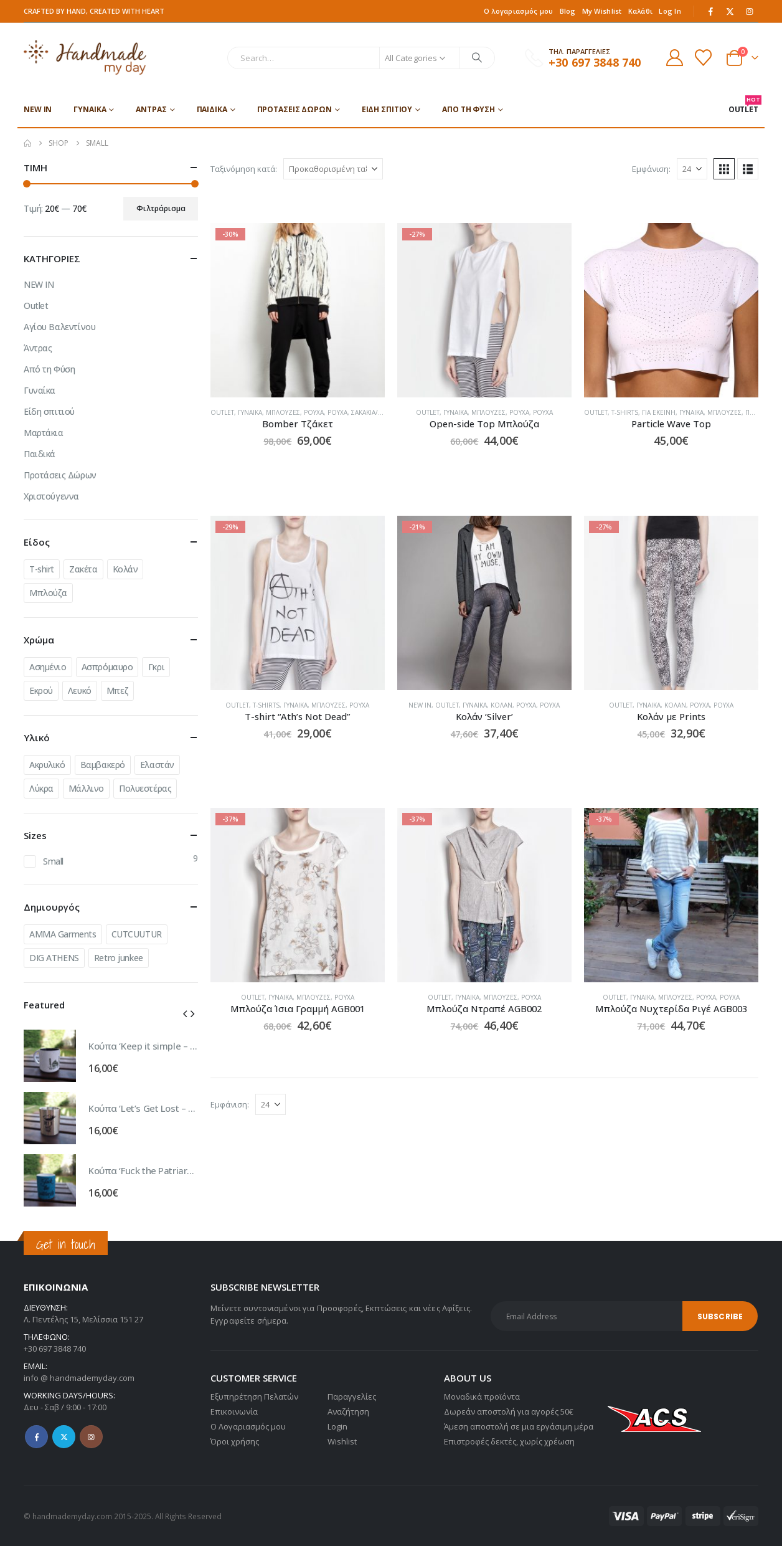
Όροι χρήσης (234, 1441)
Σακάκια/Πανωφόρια (383, 412)
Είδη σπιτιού (387, 109)
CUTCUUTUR (136, 934)
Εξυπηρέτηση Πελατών (254, 1396)
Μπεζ (117, 690)
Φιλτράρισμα (161, 208)
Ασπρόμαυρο (107, 667)
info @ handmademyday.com (79, 1377)
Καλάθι (640, 11)
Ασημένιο (48, 667)
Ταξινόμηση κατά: (243, 168)
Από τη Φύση (468, 109)
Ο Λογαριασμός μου (248, 1426)
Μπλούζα (48, 593)
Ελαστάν (157, 765)
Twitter (63, 1436)
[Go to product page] (297, 310)
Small (53, 861)
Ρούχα (314, 412)
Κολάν (501, 705)
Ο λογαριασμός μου (519, 11)
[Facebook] (711, 11)
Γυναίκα (89, 109)
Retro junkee (118, 958)
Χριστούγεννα (51, 496)
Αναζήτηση (348, 1411)
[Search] (476, 58)
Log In (670, 11)
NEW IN (38, 109)
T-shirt (41, 569)
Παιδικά (212, 109)
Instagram (91, 1436)
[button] (724, 168)
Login (337, 1426)
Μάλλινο (86, 788)
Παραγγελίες (351, 1396)
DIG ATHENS (54, 958)
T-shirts (624, 412)
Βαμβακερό (102, 765)
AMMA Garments (63, 934)
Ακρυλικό (47, 765)
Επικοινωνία (234, 1411)
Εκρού (41, 690)
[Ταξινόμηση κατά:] (333, 168)
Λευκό (80, 690)
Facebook (36, 1436)
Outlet (222, 412)
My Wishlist (602, 11)
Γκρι (156, 667)
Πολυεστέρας (145, 788)
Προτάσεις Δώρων (294, 109)
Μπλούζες (283, 412)
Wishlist (342, 1441)
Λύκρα (41, 788)
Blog (568, 11)
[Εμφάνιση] (692, 168)
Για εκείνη (659, 412)
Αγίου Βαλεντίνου (59, 327)
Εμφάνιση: (651, 168)
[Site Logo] (85, 57)
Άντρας (151, 109)
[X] (730, 11)
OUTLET (743, 105)
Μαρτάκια (44, 433)
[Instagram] (750, 11)
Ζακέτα (83, 569)
